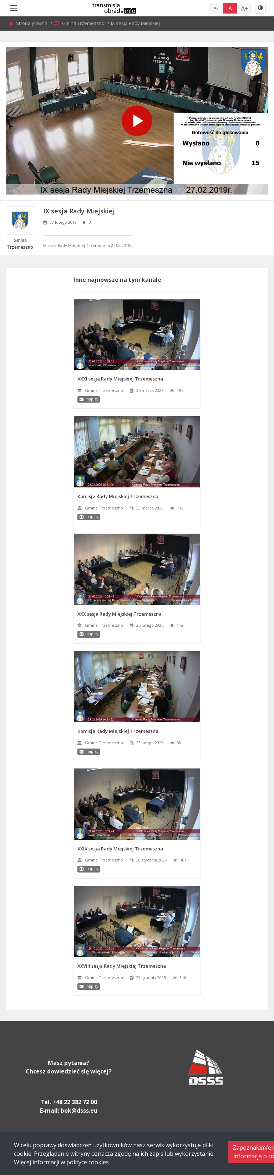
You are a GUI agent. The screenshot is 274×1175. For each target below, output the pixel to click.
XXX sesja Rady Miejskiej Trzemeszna (119, 614)
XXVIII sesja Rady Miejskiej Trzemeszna (121, 966)
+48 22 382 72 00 (74, 1102)
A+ (244, 8)
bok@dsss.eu (79, 1110)
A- (216, 8)
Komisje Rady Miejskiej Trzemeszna (117, 496)
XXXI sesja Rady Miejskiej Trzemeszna (120, 379)
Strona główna (32, 23)
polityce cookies (87, 1162)
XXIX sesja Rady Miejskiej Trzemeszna (120, 848)
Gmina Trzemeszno (84, 23)
